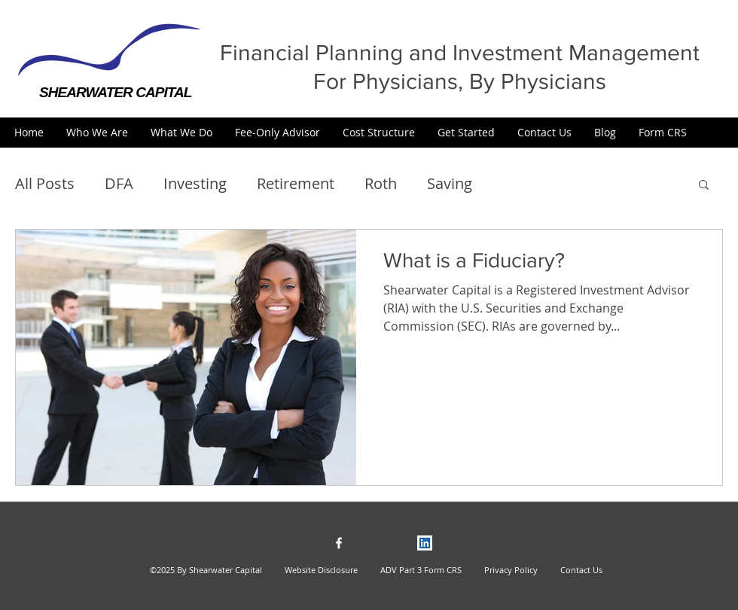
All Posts (45, 183)
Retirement (295, 183)
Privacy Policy (504, 569)
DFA (119, 183)
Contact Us (581, 569)
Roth (380, 183)
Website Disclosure (321, 569)
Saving (449, 183)
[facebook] (338, 543)
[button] (97, 132)
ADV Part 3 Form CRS (421, 569)
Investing (195, 183)
